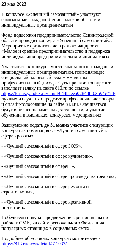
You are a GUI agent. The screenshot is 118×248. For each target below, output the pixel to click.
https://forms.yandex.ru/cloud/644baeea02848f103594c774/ (58, 93)
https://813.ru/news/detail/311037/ (34, 243)
